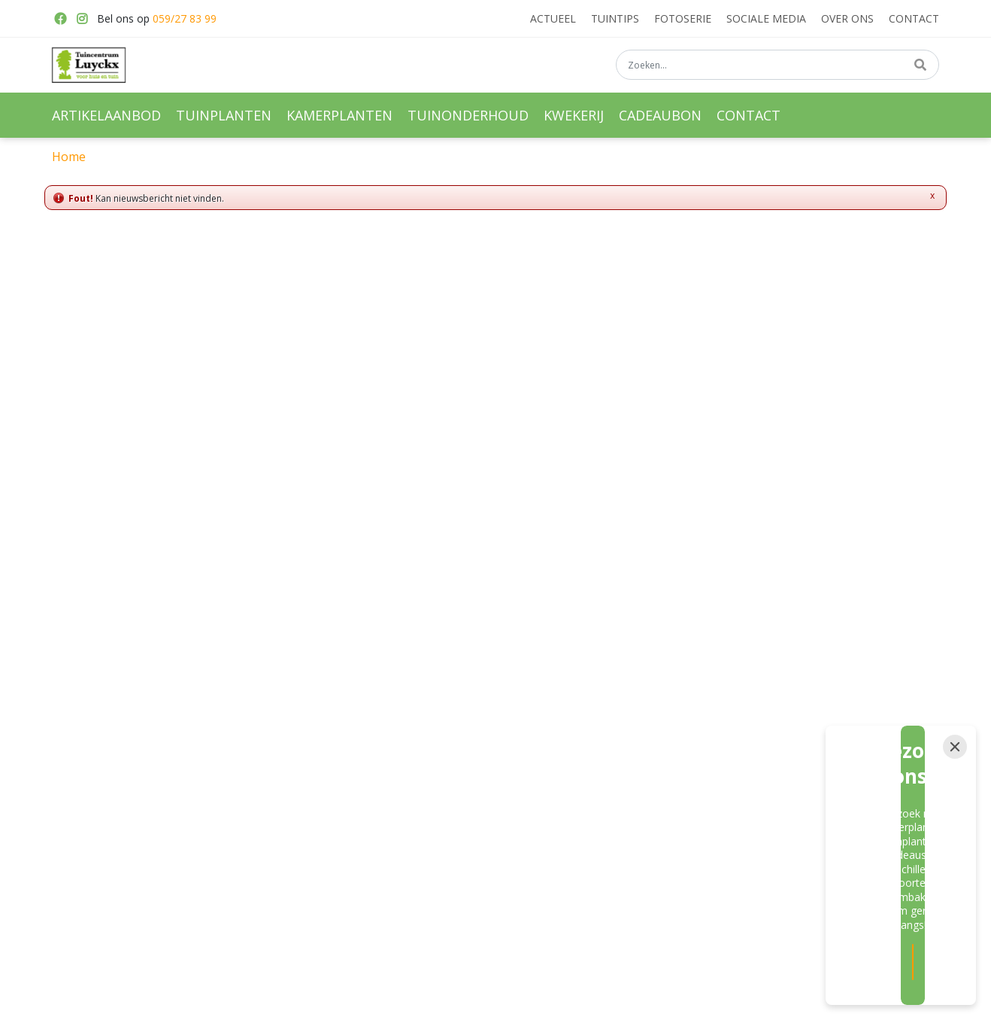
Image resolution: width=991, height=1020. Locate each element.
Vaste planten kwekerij (627, 737)
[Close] (955, 842)
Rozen (590, 763)
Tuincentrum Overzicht (624, 999)
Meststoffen (455, 763)
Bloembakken (311, 789)
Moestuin (449, 789)
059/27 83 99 (185, 18)
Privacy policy (746, 833)
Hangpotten (307, 815)
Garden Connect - (524, 999)
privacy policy (655, 606)
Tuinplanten (307, 737)
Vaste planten (460, 737)
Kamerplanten (312, 763)
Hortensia (597, 815)
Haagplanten (605, 789)
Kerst (440, 815)
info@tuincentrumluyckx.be (779, 778)
